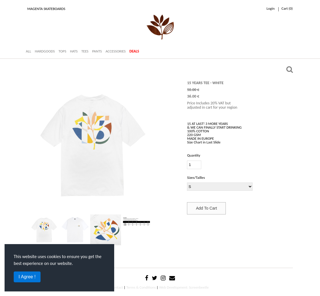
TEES (84, 51)
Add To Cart (206, 208)
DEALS (134, 51)
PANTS (97, 51)
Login (271, 8)
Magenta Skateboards (46, 9)
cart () (287, 8)
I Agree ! (27, 276)
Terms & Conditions (141, 287)
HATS (74, 51)
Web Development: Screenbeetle (184, 287)
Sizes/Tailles (196, 177)
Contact (117, 287)
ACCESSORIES (116, 51)
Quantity (193, 155)
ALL (28, 51)
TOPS (62, 51)
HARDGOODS (45, 51)
